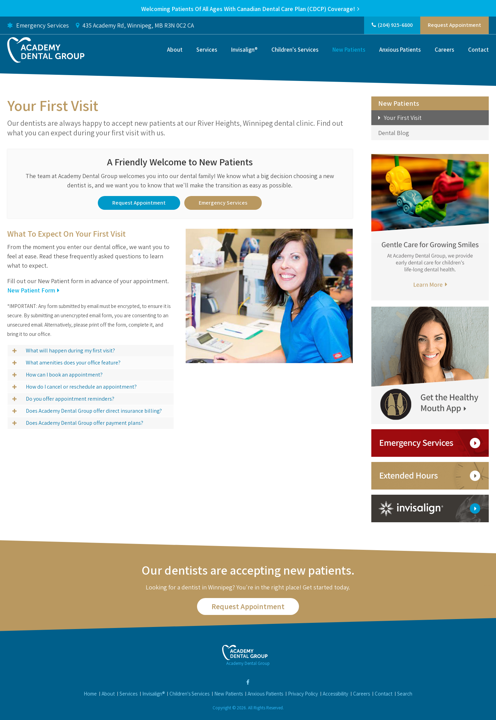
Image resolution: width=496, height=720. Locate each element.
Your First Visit (403, 118)
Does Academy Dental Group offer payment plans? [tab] (84, 422)
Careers (444, 50)
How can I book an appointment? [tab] (64, 374)
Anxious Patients (400, 50)
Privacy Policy (303, 693)
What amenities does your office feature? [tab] (73, 362)
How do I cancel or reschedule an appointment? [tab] (81, 386)
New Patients (348, 50)
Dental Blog (393, 133)
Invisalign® (244, 50)
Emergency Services (38, 26)
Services (206, 50)
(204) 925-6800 (395, 26)
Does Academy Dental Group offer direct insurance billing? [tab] (94, 410)
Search (404, 693)
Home (90, 693)
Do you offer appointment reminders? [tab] (70, 398)
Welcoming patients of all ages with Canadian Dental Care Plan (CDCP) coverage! (248, 9)
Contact (478, 50)
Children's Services (295, 50)
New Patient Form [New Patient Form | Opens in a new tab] (31, 290)
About (175, 50)
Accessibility (335, 693)
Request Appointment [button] (454, 26)
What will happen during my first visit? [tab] (70, 350)
